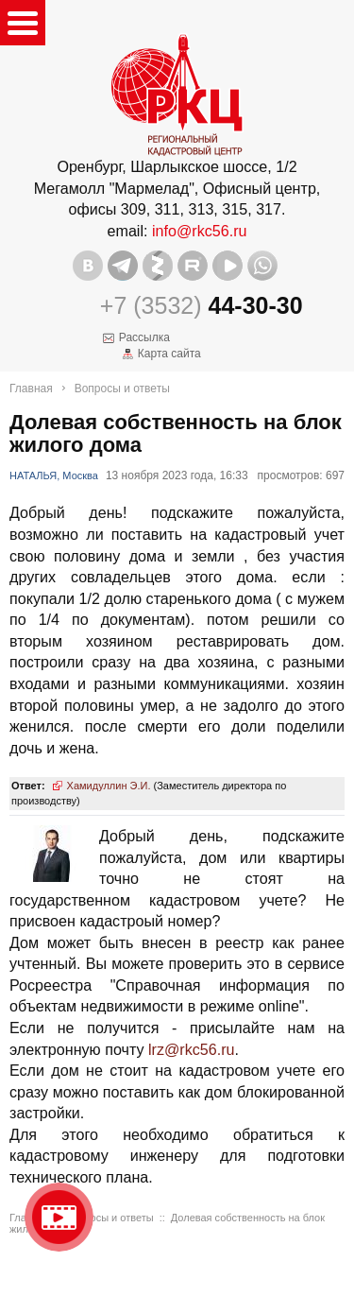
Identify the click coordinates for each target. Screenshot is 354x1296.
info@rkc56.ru (199, 230)
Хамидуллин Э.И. (109, 785)
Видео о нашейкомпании (59, 1217)
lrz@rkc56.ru (191, 1049)
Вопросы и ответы (122, 388)
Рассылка (144, 337)
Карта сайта (169, 353)
